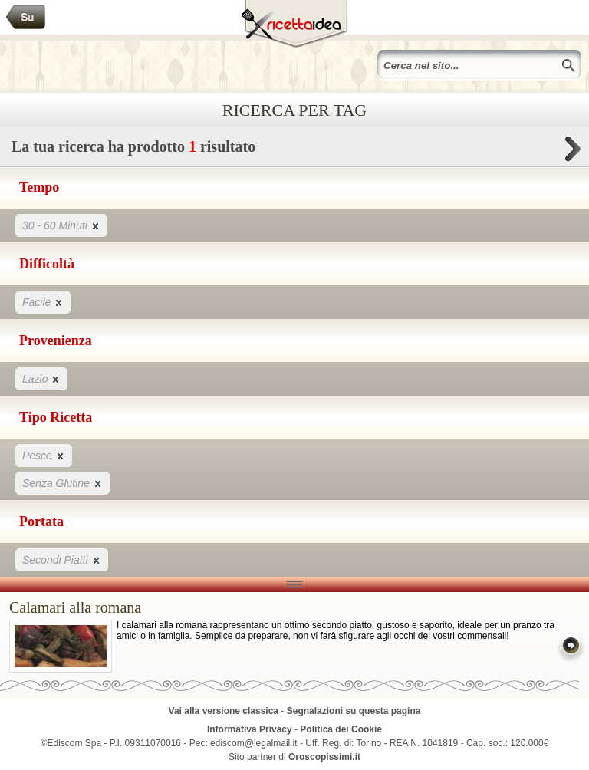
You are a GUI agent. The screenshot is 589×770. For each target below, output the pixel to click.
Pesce (43, 455)
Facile (43, 301)
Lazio (41, 378)
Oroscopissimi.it (324, 757)
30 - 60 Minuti (61, 225)
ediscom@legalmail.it (254, 743)
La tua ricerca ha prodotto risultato (294, 151)
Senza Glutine (62, 482)
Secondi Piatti (61, 559)
